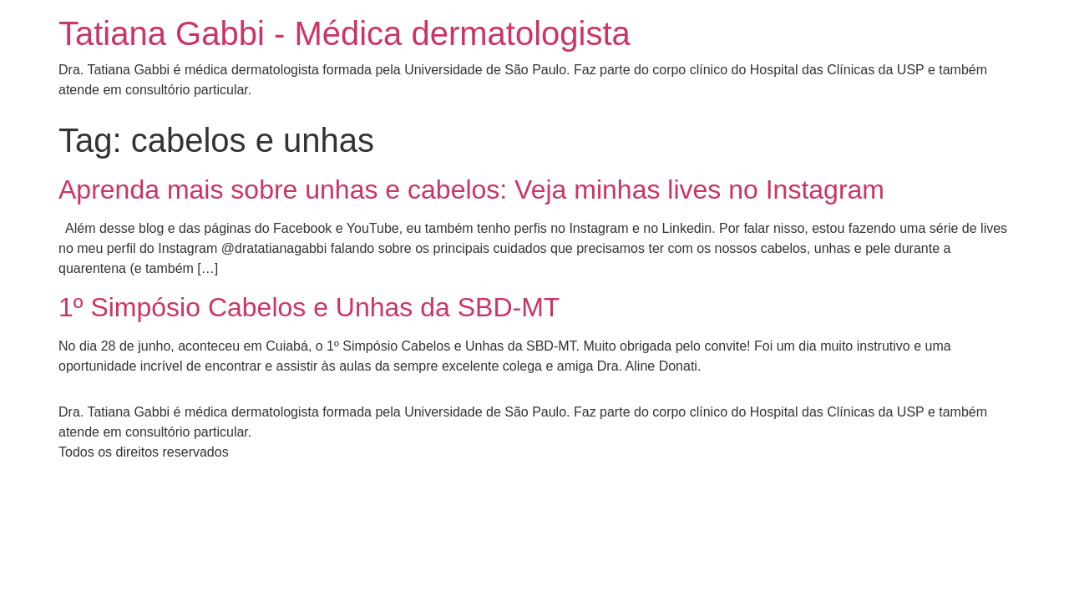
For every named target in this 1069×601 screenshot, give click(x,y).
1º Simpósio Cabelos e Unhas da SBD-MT (309, 307)
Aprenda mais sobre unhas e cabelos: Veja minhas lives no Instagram (471, 189)
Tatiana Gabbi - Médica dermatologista (344, 33)
